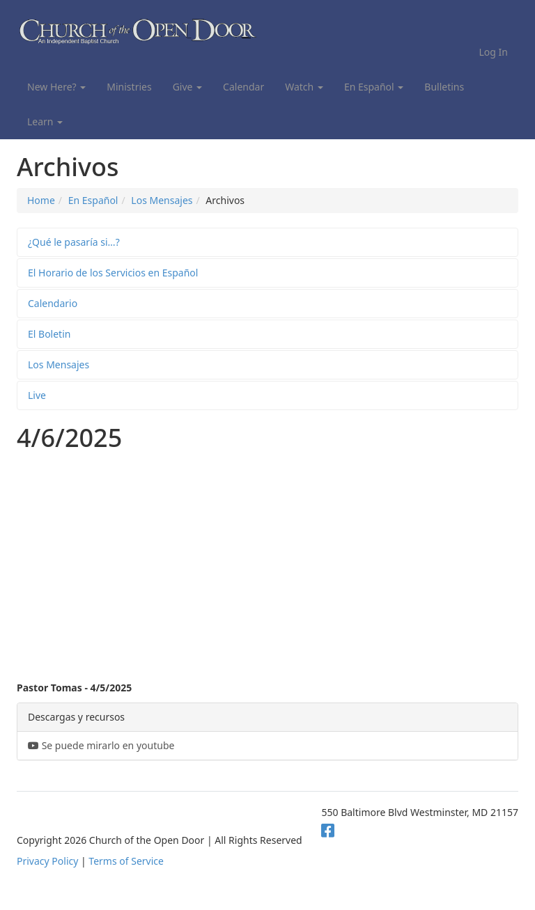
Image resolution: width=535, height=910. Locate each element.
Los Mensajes (161, 200)
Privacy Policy (47, 861)
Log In (493, 51)
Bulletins (444, 86)
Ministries (129, 86)
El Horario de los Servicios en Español (113, 272)
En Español (373, 86)
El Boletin (49, 333)
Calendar (243, 86)
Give (187, 86)
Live (37, 395)
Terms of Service (126, 861)
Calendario (52, 303)
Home (41, 200)
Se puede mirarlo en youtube (101, 745)
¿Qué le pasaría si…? (74, 242)
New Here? (56, 86)
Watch (304, 86)
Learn (45, 121)
